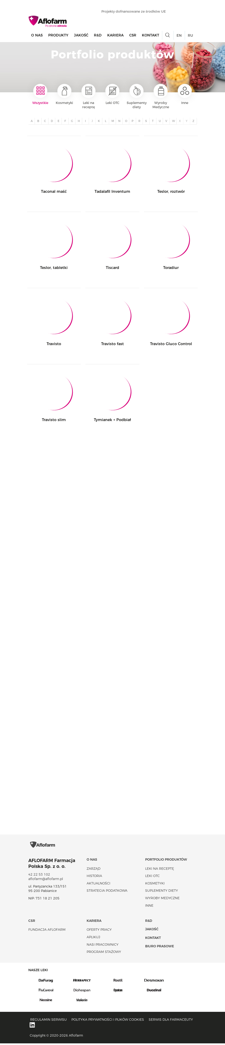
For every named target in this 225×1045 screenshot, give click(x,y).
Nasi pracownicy (102, 946)
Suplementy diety (137, 96)
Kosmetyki (64, 94)
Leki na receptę (88, 96)
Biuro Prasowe (159, 947)
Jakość (81, 35)
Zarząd (93, 870)
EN (179, 35)
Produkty (58, 35)
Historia (94, 877)
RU (190, 35)
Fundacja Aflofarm (47, 931)
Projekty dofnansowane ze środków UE (135, 11)
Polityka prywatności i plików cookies (107, 1021)
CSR (132, 35)
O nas (37, 35)
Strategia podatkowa (107, 892)
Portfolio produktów (166, 861)
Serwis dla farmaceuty (171, 1021)
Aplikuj (93, 938)
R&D (98, 35)
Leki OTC (112, 94)
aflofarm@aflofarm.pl (45, 880)
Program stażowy (104, 953)
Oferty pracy (99, 931)
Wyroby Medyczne (160, 96)
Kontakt (150, 35)
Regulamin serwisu (48, 1021)
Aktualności (98, 885)
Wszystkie (40, 94)
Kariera (115, 35)
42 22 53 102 (39, 876)
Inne (185, 94)
